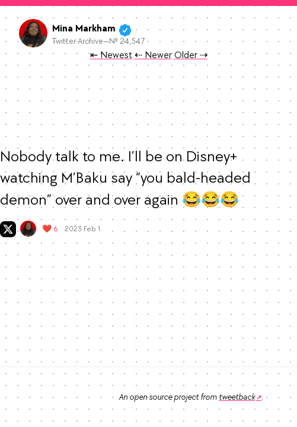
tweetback (237, 397)
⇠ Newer (153, 55)
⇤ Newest (111, 55)
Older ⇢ (190, 55)
